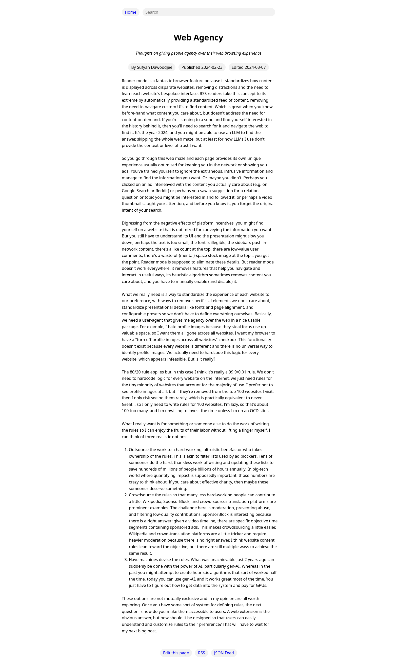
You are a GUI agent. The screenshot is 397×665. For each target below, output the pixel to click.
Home (130, 12)
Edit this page (176, 653)
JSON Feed (224, 653)
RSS (201, 653)
